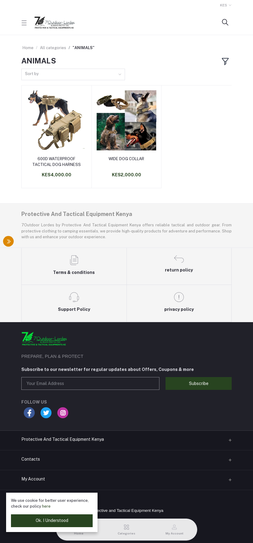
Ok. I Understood (52, 520)
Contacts (30, 459)
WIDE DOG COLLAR (126, 158)
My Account (33, 478)
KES (223, 5)
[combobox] (73, 75)
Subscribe (198, 383)
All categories (53, 47)
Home (28, 47)
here (46, 506)
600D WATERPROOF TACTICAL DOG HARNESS (56, 161)
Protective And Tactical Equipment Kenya (62, 439)
